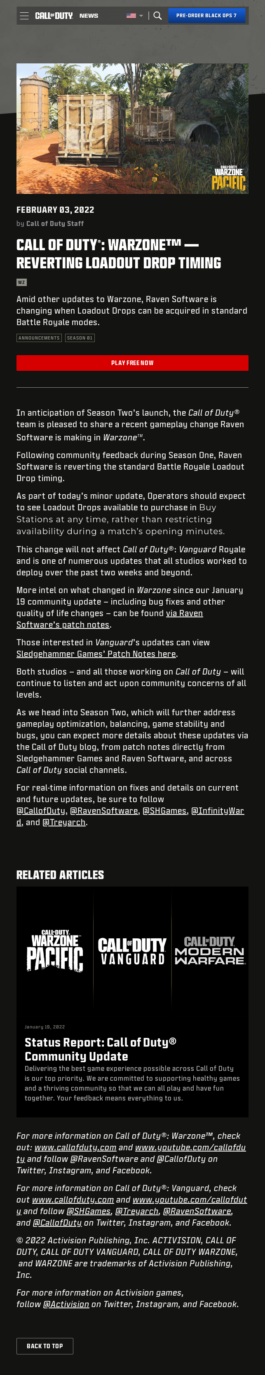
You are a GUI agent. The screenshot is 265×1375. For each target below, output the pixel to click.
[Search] (157, 16)
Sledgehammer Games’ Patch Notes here (96, 653)
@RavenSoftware (104, 810)
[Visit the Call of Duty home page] (54, 15)
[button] (24, 16)
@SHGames (165, 810)
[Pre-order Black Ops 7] (206, 15)
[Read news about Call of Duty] (89, 16)
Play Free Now (132, 363)
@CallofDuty (41, 810)
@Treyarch (64, 821)
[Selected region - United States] (134, 16)
